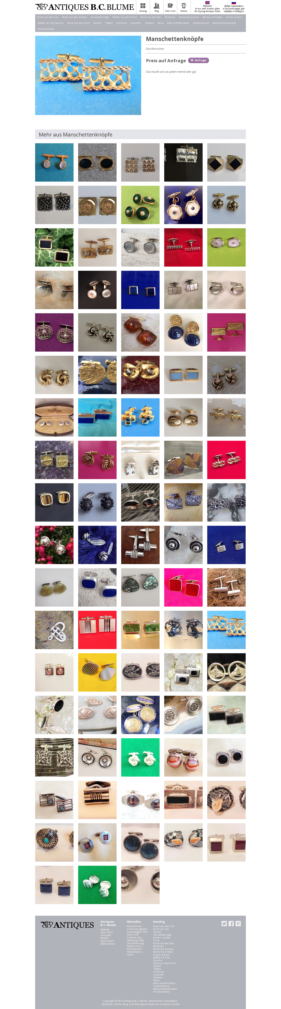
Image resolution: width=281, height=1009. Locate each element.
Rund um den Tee (48, 17)
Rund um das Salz (150, 17)
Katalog (105, 929)
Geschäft (106, 935)
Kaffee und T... (135, 946)
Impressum (107, 940)
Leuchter (136, 23)
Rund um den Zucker (74, 17)
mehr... (131, 954)
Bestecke (170, 17)
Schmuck (121, 23)
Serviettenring (135, 943)
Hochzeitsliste (46, 28)
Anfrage (200, 60)
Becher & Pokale (212, 17)
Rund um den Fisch (78, 23)
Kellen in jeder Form (125, 17)
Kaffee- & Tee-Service (51, 23)
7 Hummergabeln (137, 929)
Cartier (97, 23)
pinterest (238, 923)
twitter (224, 923)
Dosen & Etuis (234, 17)
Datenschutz (108, 943)
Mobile (105, 938)
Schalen (149, 23)
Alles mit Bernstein (178, 23)
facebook (231, 923)
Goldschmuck (201, 23)
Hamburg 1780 (135, 940)
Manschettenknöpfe (224, 23)
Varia (161, 23)
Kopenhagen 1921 (137, 931)
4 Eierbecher (134, 926)
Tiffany (109, 23)
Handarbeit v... (135, 951)
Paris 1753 (133, 934)
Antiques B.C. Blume (84, 7)
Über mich (107, 932)
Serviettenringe (100, 17)
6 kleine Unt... (135, 937)
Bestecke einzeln (189, 17)
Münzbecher (134, 949)
